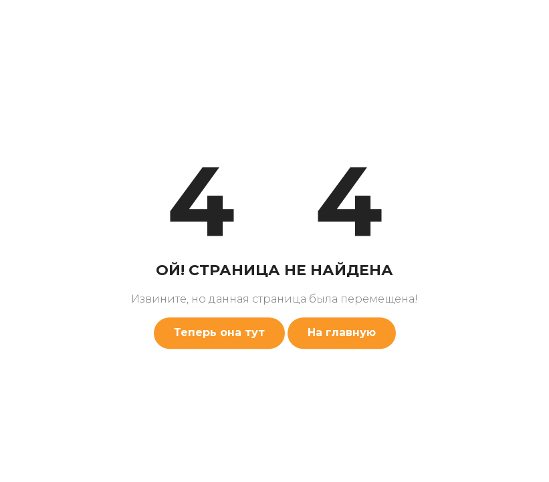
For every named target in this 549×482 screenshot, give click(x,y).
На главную (342, 332)
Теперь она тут (219, 332)
